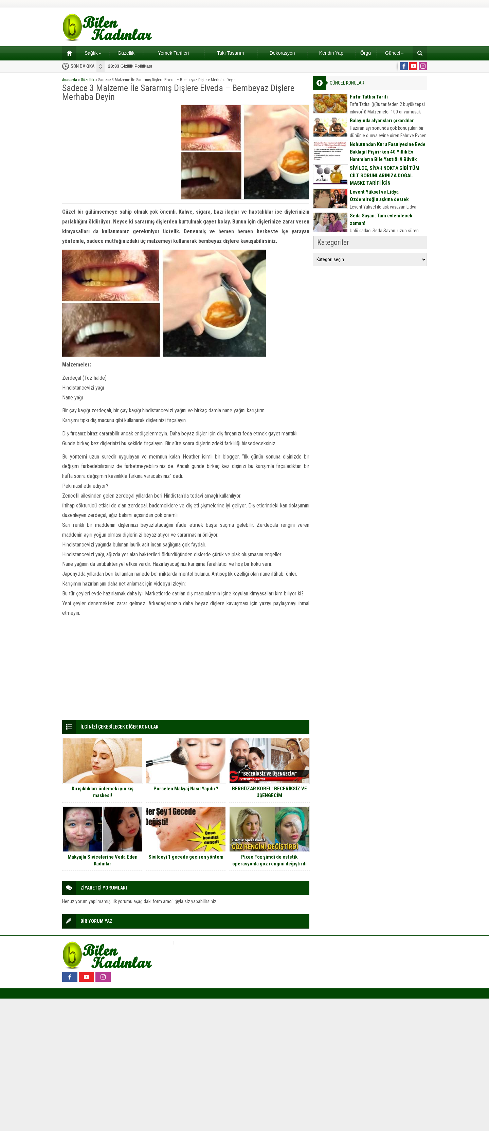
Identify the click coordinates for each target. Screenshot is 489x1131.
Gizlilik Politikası (130, 66)
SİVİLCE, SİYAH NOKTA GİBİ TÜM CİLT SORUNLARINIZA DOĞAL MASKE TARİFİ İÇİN (384, 175)
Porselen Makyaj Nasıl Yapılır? (185, 789)
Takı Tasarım (230, 53)
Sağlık (93, 53)
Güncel (394, 53)
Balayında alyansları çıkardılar (382, 121)
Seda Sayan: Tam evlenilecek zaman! (381, 219)
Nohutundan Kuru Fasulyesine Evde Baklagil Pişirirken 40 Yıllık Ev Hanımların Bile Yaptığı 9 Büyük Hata (387, 155)
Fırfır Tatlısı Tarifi (369, 97)
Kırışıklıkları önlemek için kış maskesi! (102, 792)
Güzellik (125, 53)
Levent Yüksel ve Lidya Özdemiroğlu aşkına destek (379, 195)
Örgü (365, 53)
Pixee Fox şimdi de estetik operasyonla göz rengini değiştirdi (269, 860)
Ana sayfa (67, 53)
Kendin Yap (331, 53)
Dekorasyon (282, 53)
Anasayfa (69, 79)
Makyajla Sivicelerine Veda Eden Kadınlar (103, 860)
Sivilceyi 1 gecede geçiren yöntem (185, 857)
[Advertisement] (119, 152)
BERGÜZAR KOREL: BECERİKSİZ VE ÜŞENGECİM (269, 792)
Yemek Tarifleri (173, 53)
